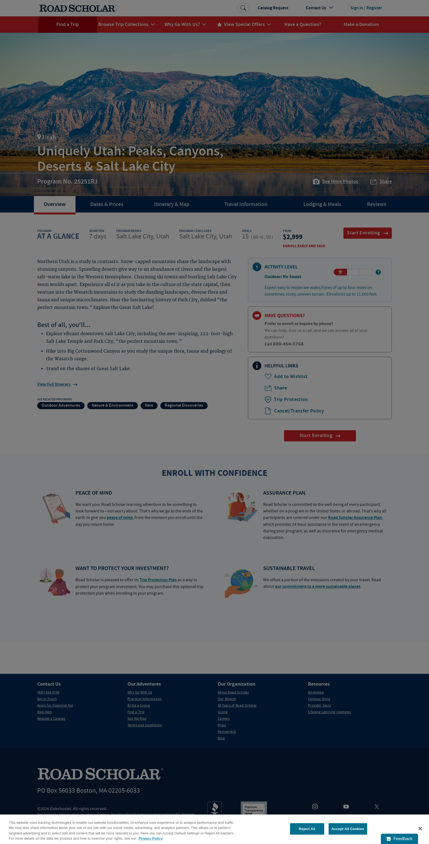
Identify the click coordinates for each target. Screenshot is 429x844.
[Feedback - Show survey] (399, 839)
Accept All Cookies (348, 829)
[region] (214, 829)
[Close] (420, 828)
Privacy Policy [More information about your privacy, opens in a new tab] (151, 838)
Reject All (307, 829)
